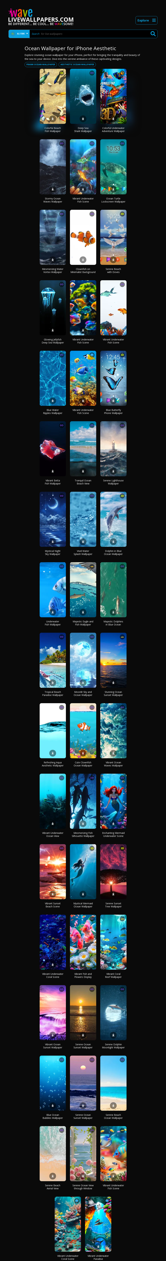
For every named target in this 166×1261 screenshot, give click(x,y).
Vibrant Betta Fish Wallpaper (53, 482)
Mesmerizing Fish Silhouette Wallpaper (83, 834)
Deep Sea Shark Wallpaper (83, 129)
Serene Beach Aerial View (52, 1187)
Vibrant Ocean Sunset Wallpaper (52, 1046)
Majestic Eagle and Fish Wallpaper (83, 623)
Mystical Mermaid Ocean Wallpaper (83, 905)
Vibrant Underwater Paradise (98, 1257)
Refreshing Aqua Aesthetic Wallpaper (53, 764)
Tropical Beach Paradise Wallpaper (52, 693)
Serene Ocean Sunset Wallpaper (83, 1046)
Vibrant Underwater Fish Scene (83, 200)
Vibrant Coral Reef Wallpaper (113, 975)
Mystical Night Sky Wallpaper (52, 552)
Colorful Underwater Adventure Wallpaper (113, 129)
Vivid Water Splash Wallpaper (83, 552)
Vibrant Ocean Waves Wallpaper (113, 764)
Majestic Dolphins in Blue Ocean (113, 623)
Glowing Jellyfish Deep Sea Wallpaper (53, 341)
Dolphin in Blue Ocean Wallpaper (113, 552)
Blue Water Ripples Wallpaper (52, 411)
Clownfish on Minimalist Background (83, 270)
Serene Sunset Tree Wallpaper (113, 905)
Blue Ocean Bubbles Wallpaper (53, 1116)
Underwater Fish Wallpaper (53, 623)
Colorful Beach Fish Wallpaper (53, 129)
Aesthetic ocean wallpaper (77, 64)
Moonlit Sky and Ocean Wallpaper (83, 693)
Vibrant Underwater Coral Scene (52, 975)
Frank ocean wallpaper (40, 64)
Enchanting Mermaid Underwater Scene (113, 834)
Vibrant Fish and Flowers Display (83, 975)
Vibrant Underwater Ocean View (52, 834)
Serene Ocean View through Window (83, 1187)
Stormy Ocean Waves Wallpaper (52, 200)
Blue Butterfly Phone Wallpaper (113, 411)
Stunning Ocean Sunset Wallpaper (113, 693)
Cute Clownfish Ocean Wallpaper (83, 764)
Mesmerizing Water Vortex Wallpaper (52, 270)
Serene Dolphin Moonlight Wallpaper (113, 1046)
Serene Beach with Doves (113, 270)
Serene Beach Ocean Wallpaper (113, 1116)
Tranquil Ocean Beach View (83, 482)
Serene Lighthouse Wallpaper (113, 482)
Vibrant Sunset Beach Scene (53, 905)
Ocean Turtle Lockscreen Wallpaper (113, 200)
